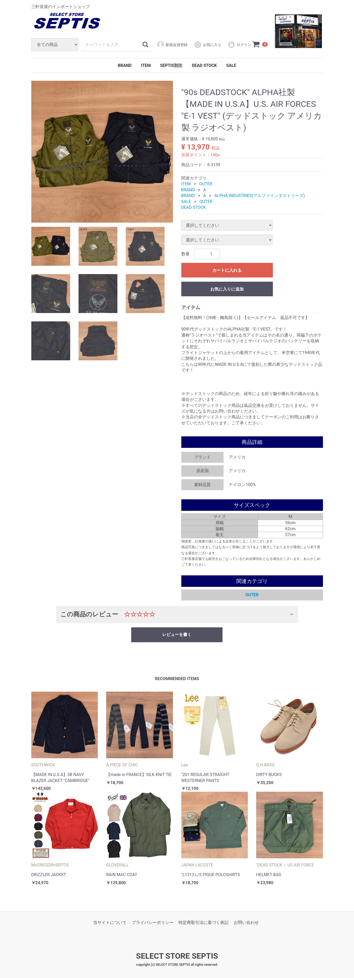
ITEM (146, 65)
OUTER (205, 184)
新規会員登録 (172, 45)
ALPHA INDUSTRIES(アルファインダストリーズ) (259, 195)
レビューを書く (176, 634)
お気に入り (207, 45)
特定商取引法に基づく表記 (203, 922)
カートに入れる (227, 270)
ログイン (239, 45)
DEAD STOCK (204, 65)
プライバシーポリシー (152, 922)
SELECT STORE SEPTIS (177, 955)
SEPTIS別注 (171, 65)
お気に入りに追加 (227, 289)
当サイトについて (110, 922)
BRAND (125, 65)
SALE (231, 65)
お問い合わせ (246, 922)
